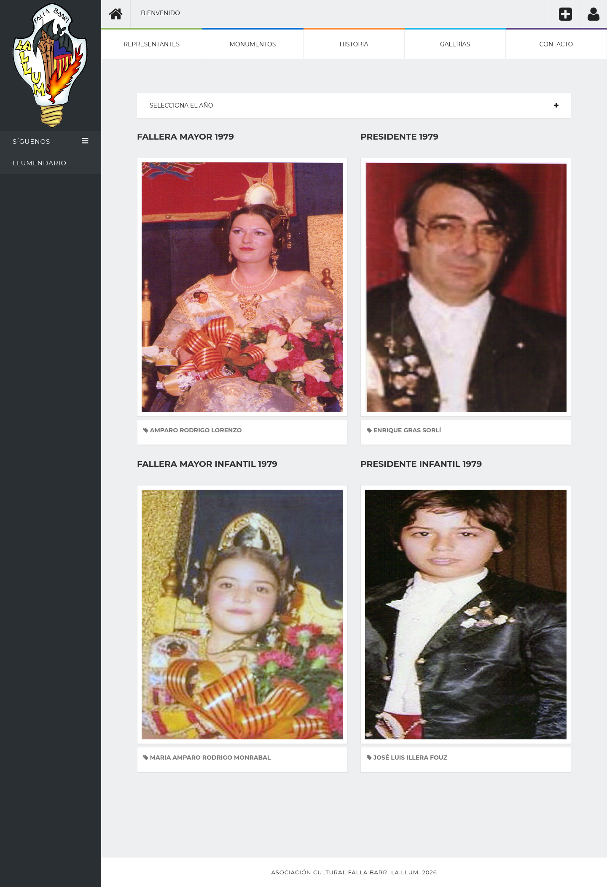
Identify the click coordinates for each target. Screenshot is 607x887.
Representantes (152, 44)
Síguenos (51, 141)
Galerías (455, 44)
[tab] (354, 105)
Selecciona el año (181, 105)
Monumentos (253, 44)
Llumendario (40, 163)
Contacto (556, 44)
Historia (353, 44)
